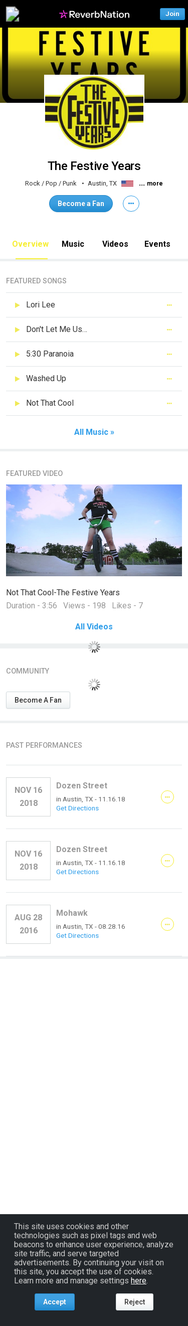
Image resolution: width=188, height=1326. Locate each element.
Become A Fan (38, 700)
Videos (115, 244)
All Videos (94, 626)
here (138, 1280)
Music (73, 244)
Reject (134, 1302)
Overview (30, 244)
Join (172, 14)
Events (157, 244)
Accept (54, 1302)
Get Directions (77, 808)
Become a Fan (81, 204)
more (155, 183)
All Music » (94, 432)
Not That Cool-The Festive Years (63, 592)
